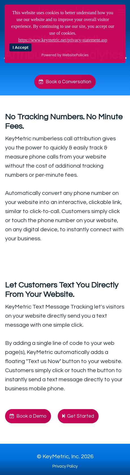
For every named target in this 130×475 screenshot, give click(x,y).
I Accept (20, 47)
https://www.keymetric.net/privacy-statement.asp (62, 40)
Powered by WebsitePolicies (64, 54)
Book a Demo (28, 416)
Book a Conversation (65, 81)
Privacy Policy (65, 466)
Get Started (78, 416)
